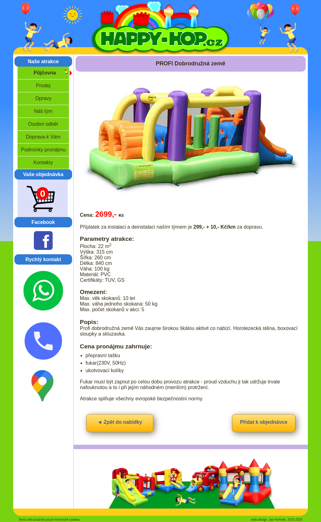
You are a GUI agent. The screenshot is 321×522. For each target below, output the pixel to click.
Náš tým (43, 111)
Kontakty (43, 162)
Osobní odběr (43, 124)
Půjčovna (45, 72)
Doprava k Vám (43, 136)
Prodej (43, 85)
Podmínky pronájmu (43, 149)
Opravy (43, 98)
